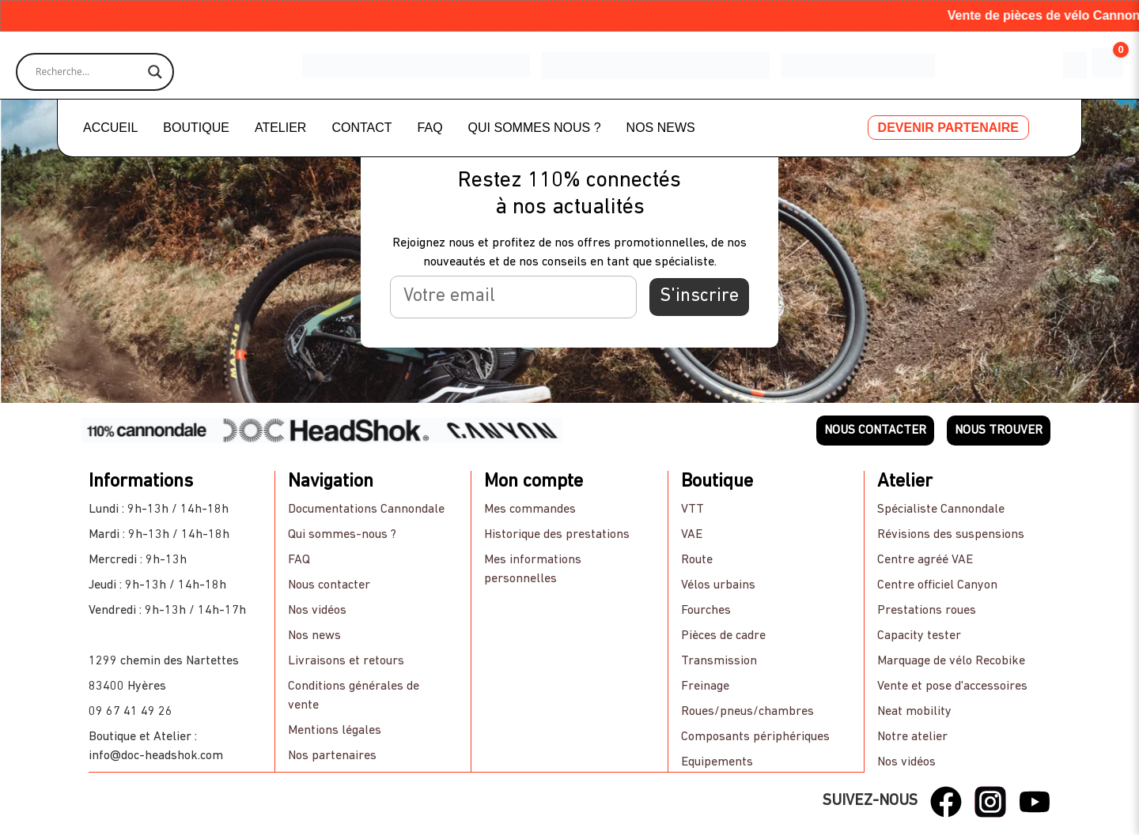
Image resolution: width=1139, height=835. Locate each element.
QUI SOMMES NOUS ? (534, 127)
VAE (691, 534)
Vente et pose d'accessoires (953, 686)
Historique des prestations (557, 534)
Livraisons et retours (346, 661)
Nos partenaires (332, 756)
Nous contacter (329, 585)
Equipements (717, 762)
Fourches (706, 610)
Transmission (719, 661)
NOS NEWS (660, 127)
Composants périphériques (755, 737)
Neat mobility (915, 711)
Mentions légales (334, 730)
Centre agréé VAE (926, 560)
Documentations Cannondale (366, 509)
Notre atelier (913, 737)
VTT (692, 509)
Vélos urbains (718, 585)
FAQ (430, 127)
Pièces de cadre (723, 636)
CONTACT (361, 127)
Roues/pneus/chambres (747, 711)
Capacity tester (920, 636)
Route (697, 560)
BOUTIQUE (196, 127)
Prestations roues (927, 610)
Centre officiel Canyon (938, 585)
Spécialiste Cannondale (941, 509)
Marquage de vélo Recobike (952, 661)
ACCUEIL (110, 127)
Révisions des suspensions (951, 534)
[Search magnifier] (155, 72)
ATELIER (281, 127)
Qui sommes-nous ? (342, 534)
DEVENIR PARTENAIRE (948, 127)
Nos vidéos (317, 610)
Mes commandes (530, 509)
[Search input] (88, 72)
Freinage (705, 686)
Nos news (314, 636)
